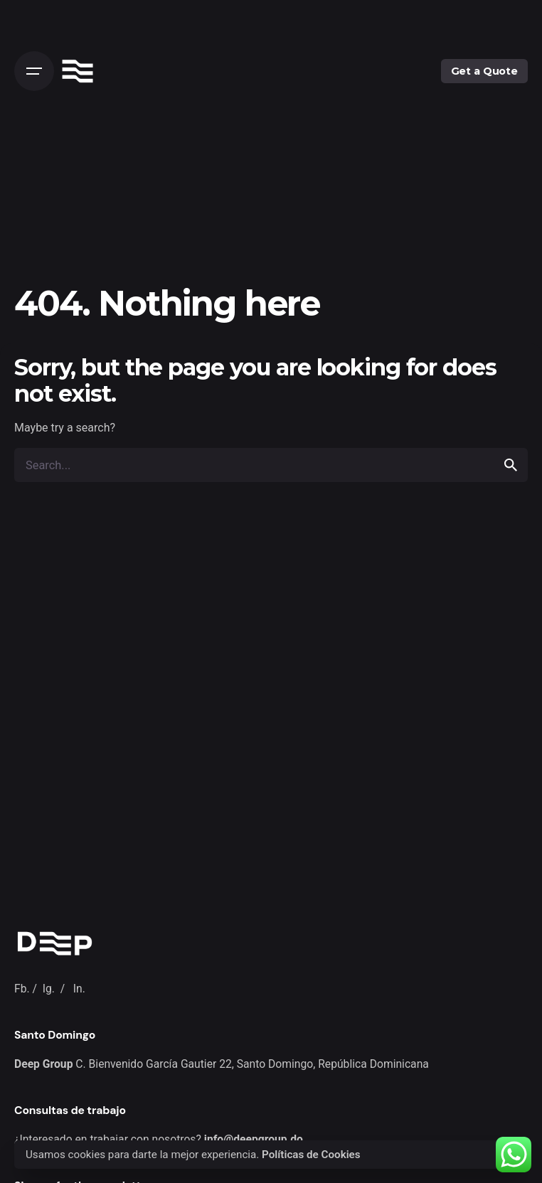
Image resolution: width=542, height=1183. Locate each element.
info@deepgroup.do (253, 1139)
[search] (511, 465)
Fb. (22, 988)
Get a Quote (484, 71)
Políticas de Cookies (311, 1154)
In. (79, 988)
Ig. (49, 988)
